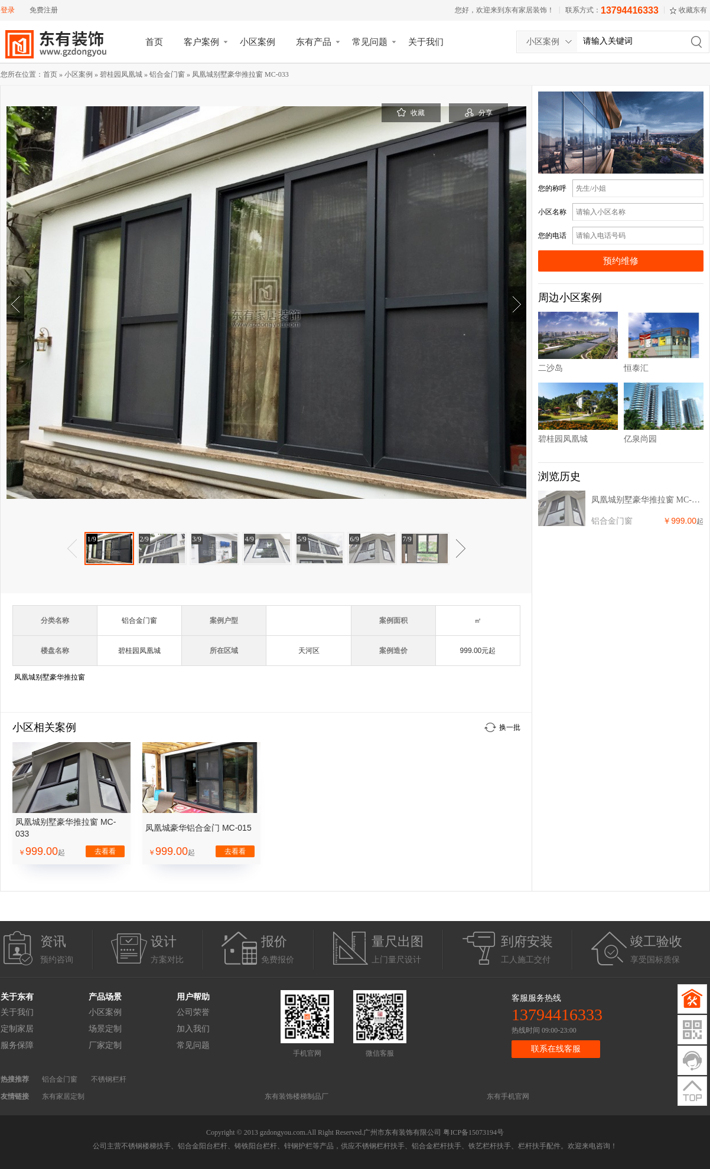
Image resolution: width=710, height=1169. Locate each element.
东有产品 (313, 42)
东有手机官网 (508, 1096)
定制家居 (17, 1028)
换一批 (509, 727)
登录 (8, 10)
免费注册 (44, 10)
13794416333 (630, 10)
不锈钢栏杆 (108, 1079)
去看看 (105, 851)
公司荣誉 (193, 1012)
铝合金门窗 (167, 74)
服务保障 (17, 1045)
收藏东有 (693, 10)
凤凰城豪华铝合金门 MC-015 (198, 827)
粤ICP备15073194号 (473, 1132)
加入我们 (193, 1028)
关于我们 (426, 42)
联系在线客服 (556, 1048)
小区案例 (257, 42)
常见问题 (369, 42)
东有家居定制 (63, 1096)
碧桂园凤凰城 (121, 74)
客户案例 (201, 42)
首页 (154, 42)
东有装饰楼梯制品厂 (296, 1096)
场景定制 (105, 1028)
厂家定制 (105, 1045)
